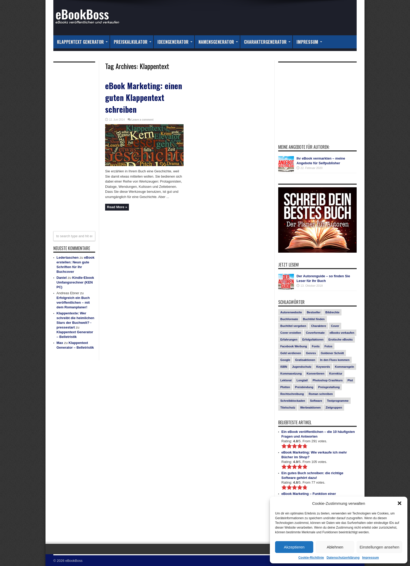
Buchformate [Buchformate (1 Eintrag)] (289, 319)
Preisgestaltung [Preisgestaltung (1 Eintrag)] (329, 387)
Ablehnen (335, 547)
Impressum (370, 557)
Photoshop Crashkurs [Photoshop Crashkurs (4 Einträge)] (327, 380)
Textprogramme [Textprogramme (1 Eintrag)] (337, 400)
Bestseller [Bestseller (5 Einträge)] (314, 312)
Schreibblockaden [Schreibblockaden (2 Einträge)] (292, 400)
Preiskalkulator (132, 42)
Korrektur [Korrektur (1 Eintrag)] (335, 373)
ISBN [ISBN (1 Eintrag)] (283, 366)
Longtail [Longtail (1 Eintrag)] (302, 380)
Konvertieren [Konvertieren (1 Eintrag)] (315, 373)
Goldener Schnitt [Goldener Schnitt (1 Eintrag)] (332, 353)
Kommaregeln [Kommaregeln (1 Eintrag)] (344, 366)
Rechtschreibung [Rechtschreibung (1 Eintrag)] (292, 393)
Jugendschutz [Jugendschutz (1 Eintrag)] (301, 366)
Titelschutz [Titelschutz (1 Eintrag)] (287, 407)
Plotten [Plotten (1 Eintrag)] (285, 387)
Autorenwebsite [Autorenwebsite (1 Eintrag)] (291, 312)
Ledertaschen (67, 257)
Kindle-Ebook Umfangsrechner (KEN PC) (75, 282)
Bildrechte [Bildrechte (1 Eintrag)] (332, 312)
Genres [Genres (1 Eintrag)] (311, 353)
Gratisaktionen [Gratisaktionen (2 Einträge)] (305, 359)
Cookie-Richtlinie (311, 557)
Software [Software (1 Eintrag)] (316, 400)
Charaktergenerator (267, 42)
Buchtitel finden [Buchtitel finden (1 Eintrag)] (313, 319)
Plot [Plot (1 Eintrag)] (350, 380)
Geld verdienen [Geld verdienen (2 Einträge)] (290, 353)
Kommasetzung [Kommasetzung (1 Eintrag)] (291, 373)
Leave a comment (142, 119)
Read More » (117, 207)
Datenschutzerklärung (343, 557)
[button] (399, 503)
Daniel (61, 278)
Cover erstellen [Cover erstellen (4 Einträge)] (290, 332)
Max (59, 343)
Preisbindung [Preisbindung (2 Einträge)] (304, 387)
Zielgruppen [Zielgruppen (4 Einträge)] (334, 407)
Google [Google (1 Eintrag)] (285, 359)
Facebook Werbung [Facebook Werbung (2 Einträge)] (293, 346)
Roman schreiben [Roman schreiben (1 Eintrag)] (321, 393)
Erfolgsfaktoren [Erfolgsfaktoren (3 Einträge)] (312, 339)
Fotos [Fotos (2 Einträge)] (328, 346)
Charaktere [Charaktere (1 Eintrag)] (318, 325)
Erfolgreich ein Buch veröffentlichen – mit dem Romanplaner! (73, 302)
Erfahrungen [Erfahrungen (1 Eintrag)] (288, 339)
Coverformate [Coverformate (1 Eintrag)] (315, 332)
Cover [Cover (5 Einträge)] (335, 325)
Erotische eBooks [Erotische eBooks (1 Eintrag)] (340, 339)
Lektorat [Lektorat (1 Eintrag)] (286, 380)
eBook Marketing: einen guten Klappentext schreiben (143, 97)
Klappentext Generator (82, 42)
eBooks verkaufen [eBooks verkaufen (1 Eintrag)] (341, 332)
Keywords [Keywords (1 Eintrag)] (323, 366)
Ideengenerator (174, 42)
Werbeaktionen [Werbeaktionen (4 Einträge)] (310, 407)
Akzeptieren (294, 547)
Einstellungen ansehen (379, 547)
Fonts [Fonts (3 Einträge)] (316, 346)
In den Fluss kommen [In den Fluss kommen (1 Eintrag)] (334, 359)
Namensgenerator (218, 42)
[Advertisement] (74, 143)
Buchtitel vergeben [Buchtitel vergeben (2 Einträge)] (293, 325)
